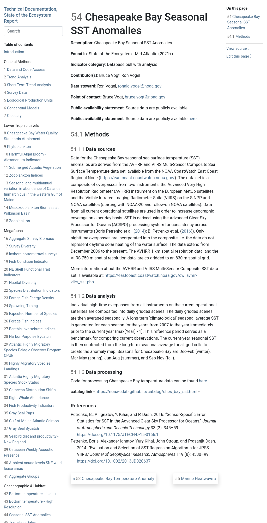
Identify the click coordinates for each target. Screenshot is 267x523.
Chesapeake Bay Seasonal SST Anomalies (243, 22)
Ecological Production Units (28, 100)
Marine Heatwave (194, 478)
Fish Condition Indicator (26, 261)
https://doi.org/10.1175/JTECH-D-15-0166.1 (118, 434)
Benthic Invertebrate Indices (30, 329)
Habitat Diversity (20, 283)
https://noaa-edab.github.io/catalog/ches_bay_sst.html (146, 391)
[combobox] (33, 31)
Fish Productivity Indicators (29, 405)
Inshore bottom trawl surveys (30, 254)
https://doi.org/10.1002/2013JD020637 (113, 461)
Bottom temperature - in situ (30, 494)
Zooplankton (17, 221)
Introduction (14, 52)
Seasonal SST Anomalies (27, 515)
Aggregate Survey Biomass (29, 238)
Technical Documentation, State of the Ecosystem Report (30, 15)
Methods (238, 36)
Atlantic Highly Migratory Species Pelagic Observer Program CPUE (33, 350)
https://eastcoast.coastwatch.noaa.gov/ (137, 177)
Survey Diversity (19, 246)
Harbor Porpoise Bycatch (27, 336)
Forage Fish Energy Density (29, 298)
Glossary (13, 116)
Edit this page (239, 56)
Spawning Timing (21, 306)
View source (237, 48)
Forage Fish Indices (22, 321)
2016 (186, 231)
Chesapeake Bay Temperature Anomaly (115, 478)
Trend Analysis (17, 77)
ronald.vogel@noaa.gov (139, 86)
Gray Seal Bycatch (21, 428)
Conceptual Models (21, 108)
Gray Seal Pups (19, 413)
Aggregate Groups (21, 476)
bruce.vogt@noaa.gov (145, 97)
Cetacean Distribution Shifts (30, 390)
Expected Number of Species (30, 314)
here (193, 118)
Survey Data (15, 92)
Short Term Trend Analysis (27, 85)
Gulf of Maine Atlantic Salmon (31, 421)
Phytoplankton (17, 147)
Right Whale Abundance (26, 398)
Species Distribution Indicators (32, 290)
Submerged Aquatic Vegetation (32, 167)
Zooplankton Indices (23, 175)
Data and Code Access (24, 69)
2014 (139, 231)
